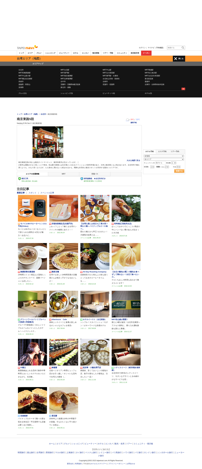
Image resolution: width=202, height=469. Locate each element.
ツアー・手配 (108, 53)
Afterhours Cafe (58, 319)
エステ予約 (162, 151)
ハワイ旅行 (128, 452)
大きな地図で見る (133, 160)
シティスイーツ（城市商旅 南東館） (126, 368)
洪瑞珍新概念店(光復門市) (61, 224)
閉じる (180, 59)
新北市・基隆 (66, 87)
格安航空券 (135, 53)
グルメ (39, 53)
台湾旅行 (40, 452)
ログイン (142, 48)
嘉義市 (147, 81)
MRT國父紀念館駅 (25, 79)
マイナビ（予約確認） (156, 48)
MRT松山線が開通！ (120, 319)
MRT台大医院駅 (109, 73)
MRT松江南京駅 (151, 73)
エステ (98, 464)
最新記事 (21, 193)
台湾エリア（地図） (31, 114)
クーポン (146, 53)
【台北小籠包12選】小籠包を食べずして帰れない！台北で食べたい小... (125, 274)
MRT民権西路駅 (25, 73)
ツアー (129, 443)
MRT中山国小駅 (25, 76)
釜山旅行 (31, 452)
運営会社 (70, 464)
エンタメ (85, 53)
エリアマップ (37, 64)
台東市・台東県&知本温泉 (154, 84)
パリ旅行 (139, 452)
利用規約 (78, 464)
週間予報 (133, 122)
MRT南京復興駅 (67, 76)
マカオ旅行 (60, 452)
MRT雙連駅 (149, 70)
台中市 (63, 81)
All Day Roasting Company (93, 272)
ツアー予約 (175, 151)
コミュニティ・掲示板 (143, 443)
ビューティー (64, 53)
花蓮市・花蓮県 (108, 84)
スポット (33, 193)
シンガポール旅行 (165, 452)
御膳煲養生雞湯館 (26, 272)
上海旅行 (70, 452)
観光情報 (95, 53)
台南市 (105, 81)
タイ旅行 (80, 452)
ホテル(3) (148, 93)
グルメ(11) (23, 93)
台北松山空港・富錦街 (111, 79)
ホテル (75, 53)
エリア (30, 53)
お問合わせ (131, 464)
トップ (21, 53)
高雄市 (21, 81)
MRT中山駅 (107, 70)
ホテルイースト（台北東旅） (93, 319)
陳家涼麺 (54, 272)
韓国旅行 (22, 452)
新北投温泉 (149, 79)
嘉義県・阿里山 (24, 84)
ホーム (52, 443)
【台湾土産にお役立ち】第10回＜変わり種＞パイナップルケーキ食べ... (94, 226)
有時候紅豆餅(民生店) (122, 224)
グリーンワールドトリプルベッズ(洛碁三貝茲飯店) (32, 320)
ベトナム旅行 (91, 452)
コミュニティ (122, 53)
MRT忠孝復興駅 (67, 79)
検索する (179, 171)
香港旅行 (50, 452)
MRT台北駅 (65, 70)
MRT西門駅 (65, 73)
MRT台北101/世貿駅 (152, 76)
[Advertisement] (101, 22)
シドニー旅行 (104, 452)
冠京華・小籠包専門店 (90, 367)
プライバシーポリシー (116, 464)
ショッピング (50, 53)
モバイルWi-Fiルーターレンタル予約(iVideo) (32, 225)
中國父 (22, 367)
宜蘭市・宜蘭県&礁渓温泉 (70, 84)
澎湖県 (21, 87)
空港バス (94, 174)
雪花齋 (54, 416)
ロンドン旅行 (150, 452)
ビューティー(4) (109, 93)
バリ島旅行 (117, 452)
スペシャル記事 (47, 193)
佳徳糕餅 (23, 416)
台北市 (21, 70)
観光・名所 (119, 443)
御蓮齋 (53, 367)
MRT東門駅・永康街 (110, 76)
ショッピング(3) (67, 93)
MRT (64, 174)
